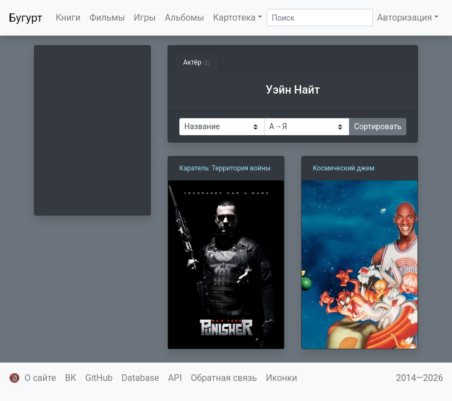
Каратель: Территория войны (225, 168)
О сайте (40, 378)
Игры (145, 17)
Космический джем (344, 168)
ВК (70, 378)
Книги (68, 17)
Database (140, 378)
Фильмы (107, 17)
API (175, 378)
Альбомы (184, 17)
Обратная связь (224, 378)
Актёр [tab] (196, 62)
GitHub (98, 378)
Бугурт (25, 18)
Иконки (281, 378)
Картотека (234, 17)
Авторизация (404, 17)
